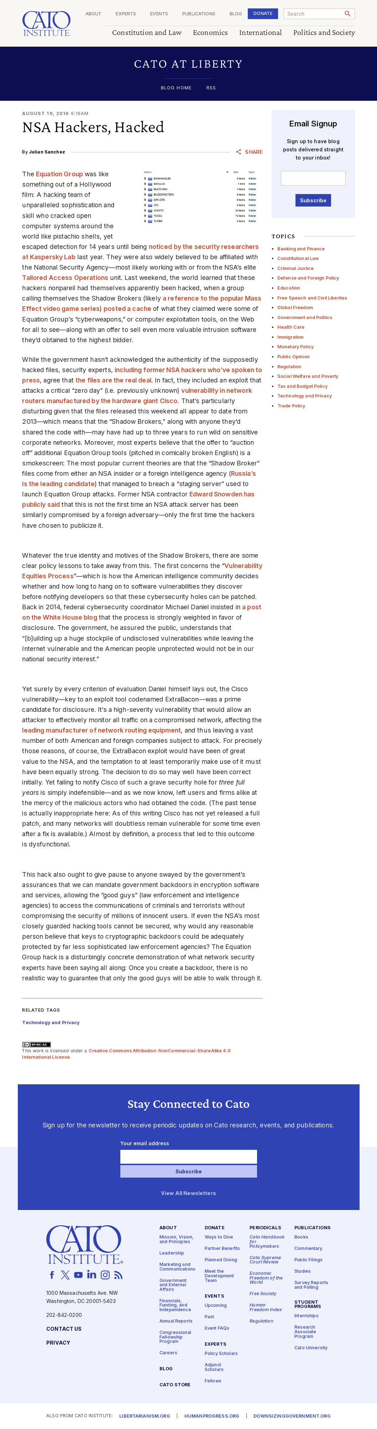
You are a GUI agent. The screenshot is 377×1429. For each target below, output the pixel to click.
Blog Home (176, 88)
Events (159, 14)
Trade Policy (291, 405)
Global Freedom (295, 307)
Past (209, 1317)
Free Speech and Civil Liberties (312, 298)
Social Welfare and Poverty (308, 376)
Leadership (171, 1253)
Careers (168, 1353)
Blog (235, 14)
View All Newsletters (188, 1193)
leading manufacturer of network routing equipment (101, 730)
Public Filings (308, 1260)
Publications (198, 14)
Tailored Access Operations (65, 277)
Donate (262, 13)
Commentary (308, 1249)
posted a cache (127, 308)
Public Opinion (293, 356)
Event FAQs (217, 1328)
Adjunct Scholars (214, 1367)
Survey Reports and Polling (311, 1285)
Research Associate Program (305, 1332)
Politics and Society (324, 32)
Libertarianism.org (144, 1416)
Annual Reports (176, 1321)
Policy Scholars (221, 1353)
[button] (188, 63)
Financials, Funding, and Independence (175, 1305)
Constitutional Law (298, 258)
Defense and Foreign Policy (308, 278)
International (260, 32)
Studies (302, 1271)
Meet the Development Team (219, 1276)
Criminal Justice (295, 268)
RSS (211, 88)
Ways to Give (219, 1237)
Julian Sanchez (47, 152)
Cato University (311, 1348)
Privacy (58, 1343)
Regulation (289, 366)
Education (288, 288)
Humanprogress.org (211, 1416)
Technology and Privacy (304, 395)
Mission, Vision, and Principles (176, 1240)
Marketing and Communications (177, 1267)
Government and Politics (304, 317)
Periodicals (265, 1228)
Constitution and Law (147, 32)
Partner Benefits (222, 1249)
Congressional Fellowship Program (175, 1337)
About (93, 14)
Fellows (213, 1381)
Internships (306, 1316)
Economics (210, 32)
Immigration (290, 337)
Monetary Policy (295, 346)
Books (301, 1237)
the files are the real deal (113, 380)
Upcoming (216, 1306)
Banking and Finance (301, 248)
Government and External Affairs (173, 1285)
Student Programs (307, 1304)
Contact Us (64, 1329)
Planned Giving (221, 1260)
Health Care (291, 327)
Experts (126, 14)
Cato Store (174, 1385)
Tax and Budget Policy (302, 386)
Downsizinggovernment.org (291, 1416)
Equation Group (59, 174)
